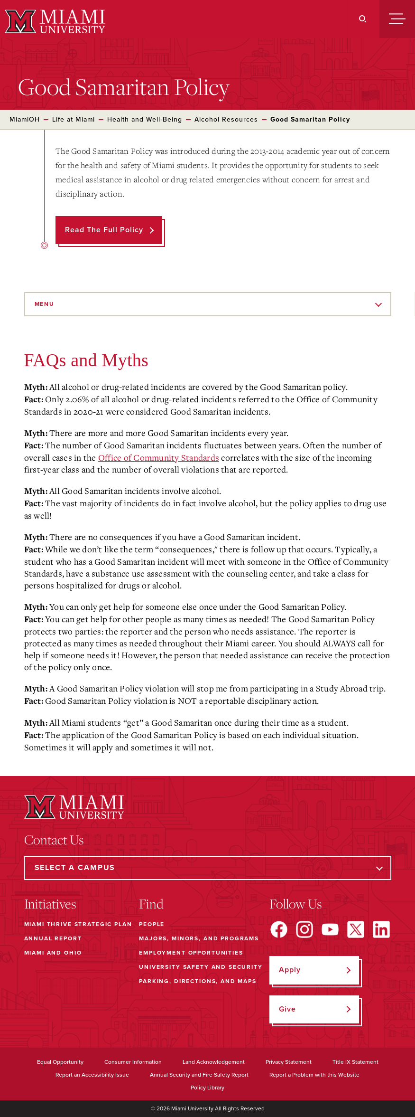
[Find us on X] (355, 929)
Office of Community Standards (158, 457)
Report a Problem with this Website (314, 1074)
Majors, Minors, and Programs (199, 938)
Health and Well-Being (144, 119)
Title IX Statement (355, 1062)
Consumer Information (133, 1062)
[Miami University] (54, 21)
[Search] (362, 19)
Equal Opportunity (60, 1062)
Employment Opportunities (191, 952)
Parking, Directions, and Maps (198, 981)
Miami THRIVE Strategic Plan (78, 924)
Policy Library (207, 1087)
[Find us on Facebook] (278, 929)
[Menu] (397, 19)
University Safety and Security (201, 967)
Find (151, 903)
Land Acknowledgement (214, 1062)
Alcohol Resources (226, 119)
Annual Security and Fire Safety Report (199, 1074)
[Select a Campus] (207, 868)
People (152, 924)
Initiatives (50, 903)
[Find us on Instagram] (304, 929)
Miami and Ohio (53, 952)
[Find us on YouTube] (330, 929)
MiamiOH (24, 119)
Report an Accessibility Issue (92, 1074)
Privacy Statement (289, 1062)
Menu (45, 304)
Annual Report (53, 938)
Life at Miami (73, 119)
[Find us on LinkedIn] (381, 929)
